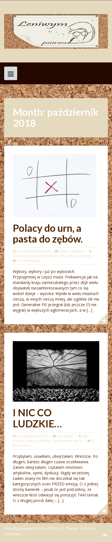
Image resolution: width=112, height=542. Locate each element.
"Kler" (86, 436)
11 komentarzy (28, 260)
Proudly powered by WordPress (32, 528)
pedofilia (44, 440)
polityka (77, 251)
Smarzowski (62, 440)
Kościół (18, 440)
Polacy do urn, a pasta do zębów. (48, 233)
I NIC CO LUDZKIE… (37, 418)
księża (30, 440)
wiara (77, 440)
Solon (85, 528)
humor (64, 251)
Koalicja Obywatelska (42, 256)
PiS (63, 256)
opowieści (65, 436)
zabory (85, 256)
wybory (72, 256)
